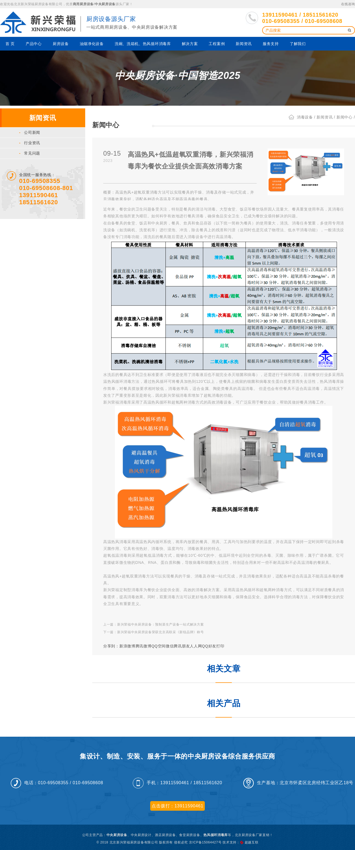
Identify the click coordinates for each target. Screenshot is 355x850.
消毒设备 (305, 117)
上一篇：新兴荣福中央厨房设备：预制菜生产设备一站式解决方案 (153, 624)
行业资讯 (29, 143)
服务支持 (271, 44)
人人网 (196, 646)
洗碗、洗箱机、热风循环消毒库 (143, 44)
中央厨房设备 (105, 4)
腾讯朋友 (182, 646)
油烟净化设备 (92, 44)
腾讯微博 (143, 646)
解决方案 (190, 44)
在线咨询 (348, 4)
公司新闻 (29, 132)
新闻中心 (344, 117)
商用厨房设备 (83, 4)
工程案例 (217, 44)
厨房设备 (61, 44)
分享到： (111, 646)
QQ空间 (158, 646)
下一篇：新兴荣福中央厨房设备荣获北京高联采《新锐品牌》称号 (153, 632)
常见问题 (29, 153)
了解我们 (298, 44)
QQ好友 (209, 646)
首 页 (10, 44)
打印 (220, 646)
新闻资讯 (244, 44)
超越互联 (252, 842)
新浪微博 (127, 646)
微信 (170, 646)
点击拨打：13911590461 (177, 806)
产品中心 (34, 44)
